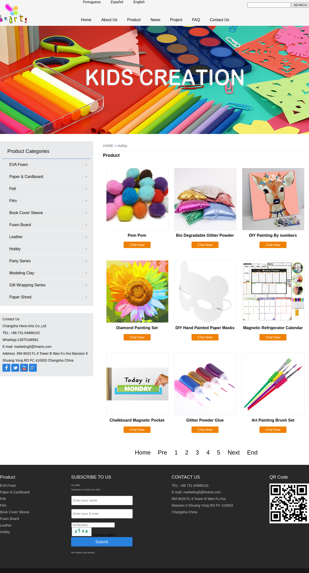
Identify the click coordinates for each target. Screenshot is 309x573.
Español (117, 2)
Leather (16, 237)
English (139, 2)
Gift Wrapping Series (27, 285)
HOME (108, 146)
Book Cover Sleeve (26, 213)
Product (134, 20)
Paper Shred (20, 297)
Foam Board (20, 225)
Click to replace (104, 535)
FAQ (196, 20)
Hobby (15, 249)
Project (176, 20)
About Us (109, 20)
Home (86, 20)
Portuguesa (92, 2)
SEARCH (300, 5)
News (155, 20)
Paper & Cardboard (26, 177)
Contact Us (219, 20)
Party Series (20, 261)
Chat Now (136, 245)
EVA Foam (18, 164)
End (252, 452)
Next (234, 452)
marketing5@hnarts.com (202, 492)
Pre (162, 452)
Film (13, 201)
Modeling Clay (21, 273)
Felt (12, 189)
